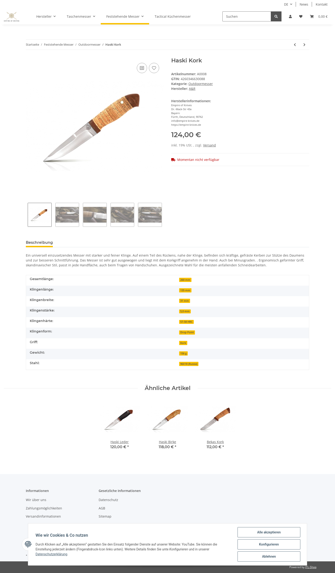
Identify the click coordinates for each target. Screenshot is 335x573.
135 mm (185, 290)
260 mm (185, 279)
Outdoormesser (200, 83)
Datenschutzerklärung (51, 554)
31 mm (184, 300)
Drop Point (187, 332)
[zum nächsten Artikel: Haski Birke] (304, 45)
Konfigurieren (269, 544)
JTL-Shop (310, 567)
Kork (183, 343)
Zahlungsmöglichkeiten (44, 508)
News (304, 4)
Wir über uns (36, 500)
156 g (183, 353)
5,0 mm (185, 311)
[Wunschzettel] (300, 16)
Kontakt (322, 4)
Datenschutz (108, 500)
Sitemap (105, 516)
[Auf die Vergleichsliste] (142, 68)
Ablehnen (269, 556)
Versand (209, 145)
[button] (290, 16)
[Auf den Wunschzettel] (154, 68)
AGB (102, 508)
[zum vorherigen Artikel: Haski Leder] (295, 45)
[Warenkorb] (318, 16)
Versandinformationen (43, 516)
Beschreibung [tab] (39, 242)
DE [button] (286, 4)
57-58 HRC (186, 321)
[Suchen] (246, 16)
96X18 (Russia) (188, 364)
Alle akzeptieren (269, 532)
